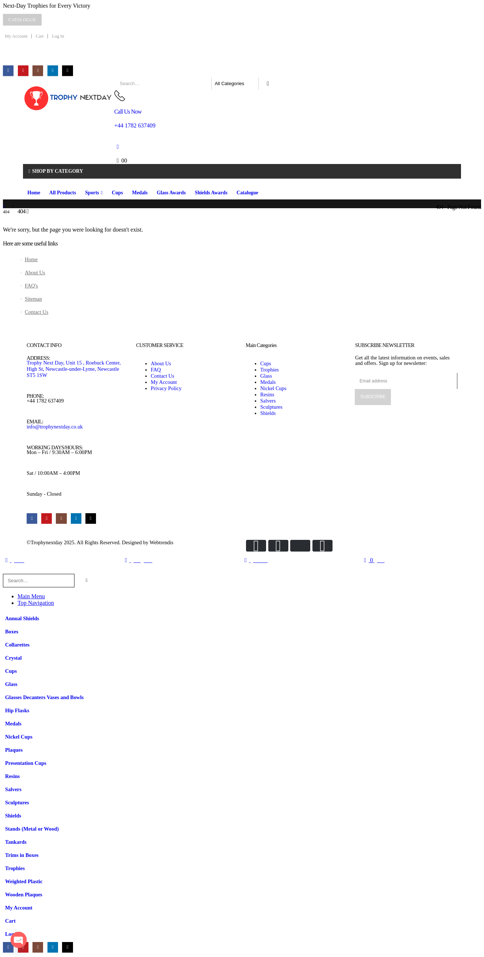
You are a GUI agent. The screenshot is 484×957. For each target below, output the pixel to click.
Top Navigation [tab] (36, 603)
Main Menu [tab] (31, 596)
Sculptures (17, 802)
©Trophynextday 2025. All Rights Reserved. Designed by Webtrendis (100, 542)
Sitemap (33, 299)
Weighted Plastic (24, 881)
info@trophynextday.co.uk (55, 427)
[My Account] (117, 147)
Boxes (11, 631)
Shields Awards (211, 192)
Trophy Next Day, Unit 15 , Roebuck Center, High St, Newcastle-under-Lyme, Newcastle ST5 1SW (74, 369)
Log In (58, 36)
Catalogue (247, 192)
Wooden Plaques (23, 894)
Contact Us (36, 312)
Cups (117, 192)
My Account (16, 36)
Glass (11, 684)
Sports (92, 192)
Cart (40, 36)
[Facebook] (8, 70)
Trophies (15, 868)
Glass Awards (171, 192)
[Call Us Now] (228, 109)
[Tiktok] (67, 70)
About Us (35, 272)
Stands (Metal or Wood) (32, 829)
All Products (62, 192)
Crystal (13, 658)
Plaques (14, 750)
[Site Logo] (68, 98)
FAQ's (31, 286)
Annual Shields (22, 618)
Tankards (16, 842)
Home (33, 192)
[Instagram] (37, 70)
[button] (7, 570)
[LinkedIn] (52, 70)
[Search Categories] (235, 83)
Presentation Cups (25, 763)
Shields (13, 816)
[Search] (268, 83)
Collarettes (17, 645)
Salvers (13, 789)
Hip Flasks (17, 710)
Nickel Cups (18, 737)
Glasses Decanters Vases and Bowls (44, 697)
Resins (12, 776)
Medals (140, 192)
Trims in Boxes (22, 855)
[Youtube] (23, 70)
